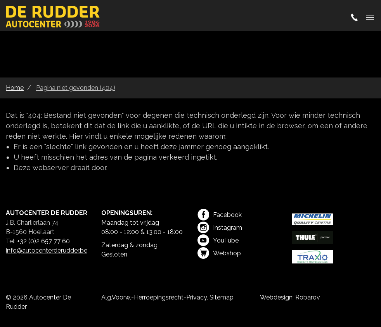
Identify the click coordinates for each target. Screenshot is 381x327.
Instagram (219, 227)
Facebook (219, 214)
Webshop (219, 253)
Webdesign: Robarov (290, 297)
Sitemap (222, 297)
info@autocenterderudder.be (46, 250)
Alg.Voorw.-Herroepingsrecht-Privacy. (154, 297)
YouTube (218, 240)
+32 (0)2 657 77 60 (43, 241)
